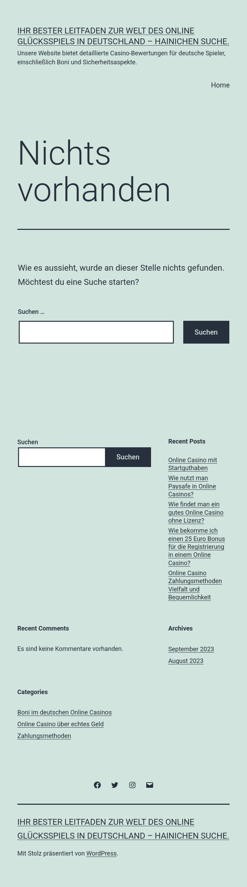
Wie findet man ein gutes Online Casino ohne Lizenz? (196, 512)
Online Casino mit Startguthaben (192, 463)
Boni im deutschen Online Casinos (64, 712)
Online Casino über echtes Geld (60, 724)
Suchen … (31, 311)
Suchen (27, 442)
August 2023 (186, 660)
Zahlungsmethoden (44, 735)
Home (220, 85)
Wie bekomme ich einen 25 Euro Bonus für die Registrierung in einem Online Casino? (196, 547)
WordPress (101, 853)
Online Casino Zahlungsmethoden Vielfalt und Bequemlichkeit (195, 585)
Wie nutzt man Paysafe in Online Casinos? (192, 486)
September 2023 (191, 649)
